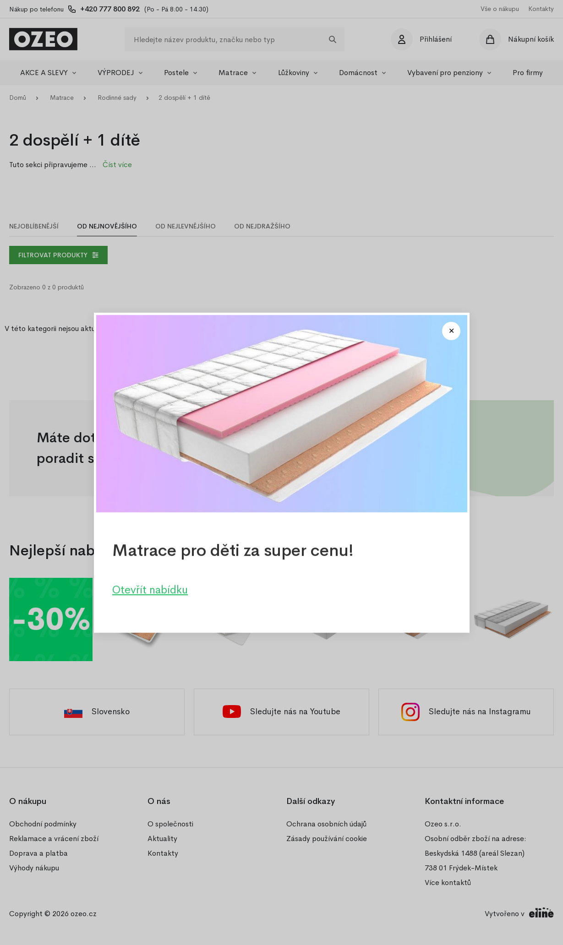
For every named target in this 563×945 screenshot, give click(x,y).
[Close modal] (451, 331)
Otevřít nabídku (150, 589)
